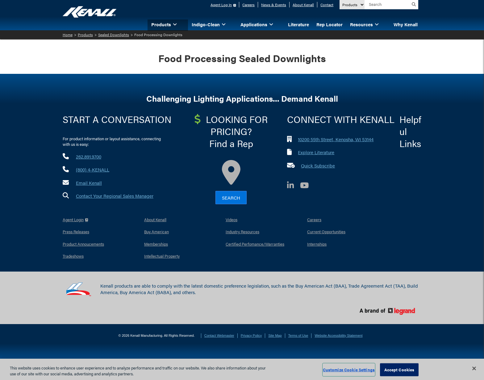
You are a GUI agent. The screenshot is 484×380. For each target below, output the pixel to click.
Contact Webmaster (219, 335)
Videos (231, 219)
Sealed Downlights (113, 34)
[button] (184, 24)
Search (231, 197)
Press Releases (76, 231)
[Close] (474, 368)
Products (85, 34)
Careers (248, 4)
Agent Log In (221, 4)
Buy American (156, 231)
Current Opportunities (326, 231)
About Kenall (303, 4)
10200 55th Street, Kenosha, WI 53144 (335, 139)
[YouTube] (307, 186)
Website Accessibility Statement (338, 335)
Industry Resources (242, 231)
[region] (242, 369)
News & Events (273, 4)
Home (68, 34)
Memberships (156, 244)
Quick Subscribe (318, 165)
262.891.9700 (88, 156)
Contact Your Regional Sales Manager (114, 195)
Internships (317, 244)
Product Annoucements (83, 244)
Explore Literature (316, 152)
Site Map (275, 335)
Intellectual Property (162, 256)
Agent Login (73, 219)
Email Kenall (89, 182)
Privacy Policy (251, 335)
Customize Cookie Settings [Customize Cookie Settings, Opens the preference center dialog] (349, 370)
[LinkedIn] (293, 186)
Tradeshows (73, 256)
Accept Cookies (399, 370)
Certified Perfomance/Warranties (255, 244)
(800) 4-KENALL (92, 169)
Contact (326, 4)
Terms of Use (298, 335)
